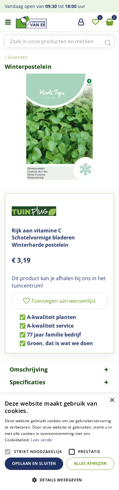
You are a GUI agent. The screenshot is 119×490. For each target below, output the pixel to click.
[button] (59, 480)
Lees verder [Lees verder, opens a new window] (42, 440)
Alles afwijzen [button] (90, 463)
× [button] (111, 400)
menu (8, 22)
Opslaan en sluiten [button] (34, 463)
